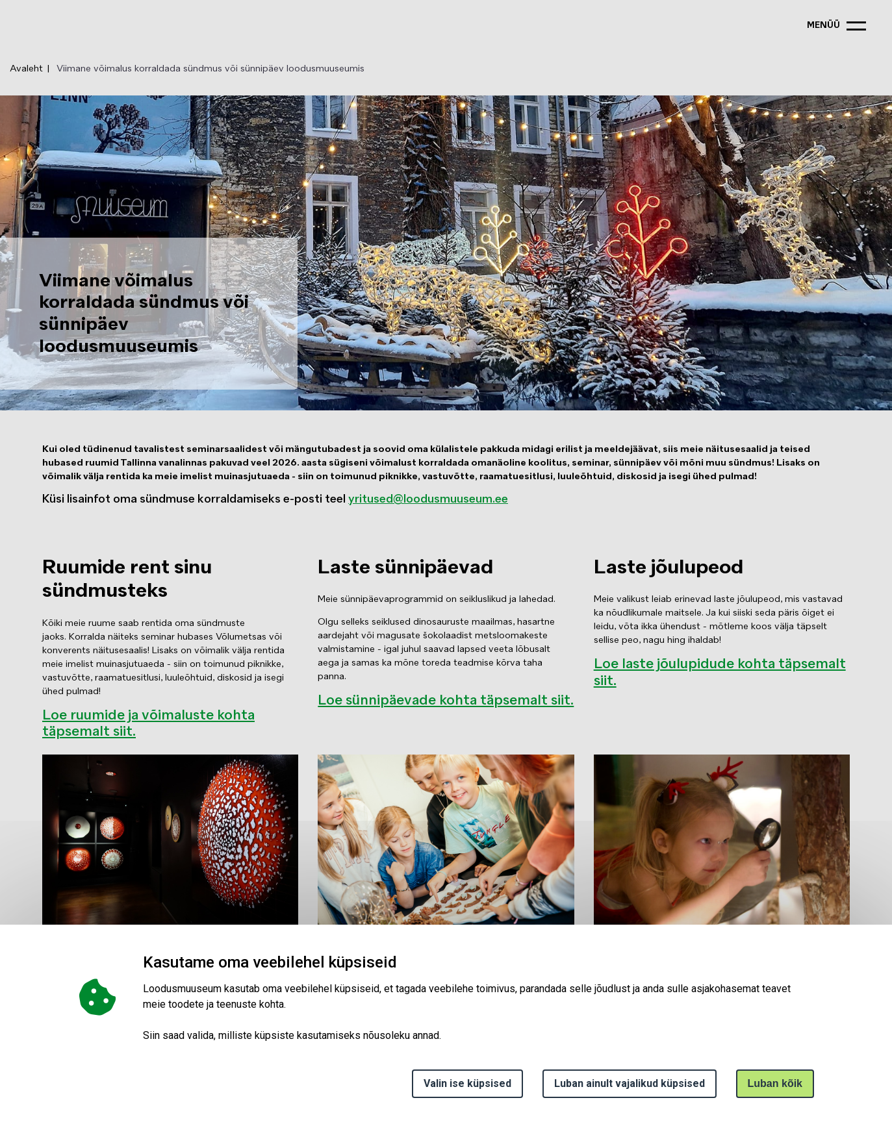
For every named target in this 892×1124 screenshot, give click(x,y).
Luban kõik (775, 1083)
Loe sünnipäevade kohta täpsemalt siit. (446, 701)
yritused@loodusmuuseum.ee (428, 499)
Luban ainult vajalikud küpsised (629, 1083)
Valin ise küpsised (467, 1083)
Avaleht (26, 68)
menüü (823, 25)
